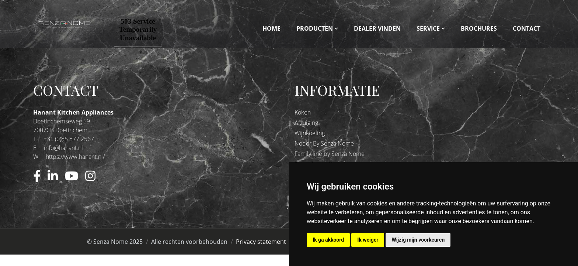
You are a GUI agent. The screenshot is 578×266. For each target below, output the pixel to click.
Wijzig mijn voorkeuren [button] (418, 240)
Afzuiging (306, 123)
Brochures (479, 28)
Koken (303, 112)
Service (428, 28)
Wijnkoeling (310, 133)
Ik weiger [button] (367, 240)
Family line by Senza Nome (330, 154)
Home (271, 28)
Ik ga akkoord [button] (328, 240)
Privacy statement (261, 242)
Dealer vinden (377, 28)
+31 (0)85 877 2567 (68, 139)
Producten (314, 28)
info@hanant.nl (63, 148)
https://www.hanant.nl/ (75, 157)
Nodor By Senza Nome (324, 143)
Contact (526, 28)
